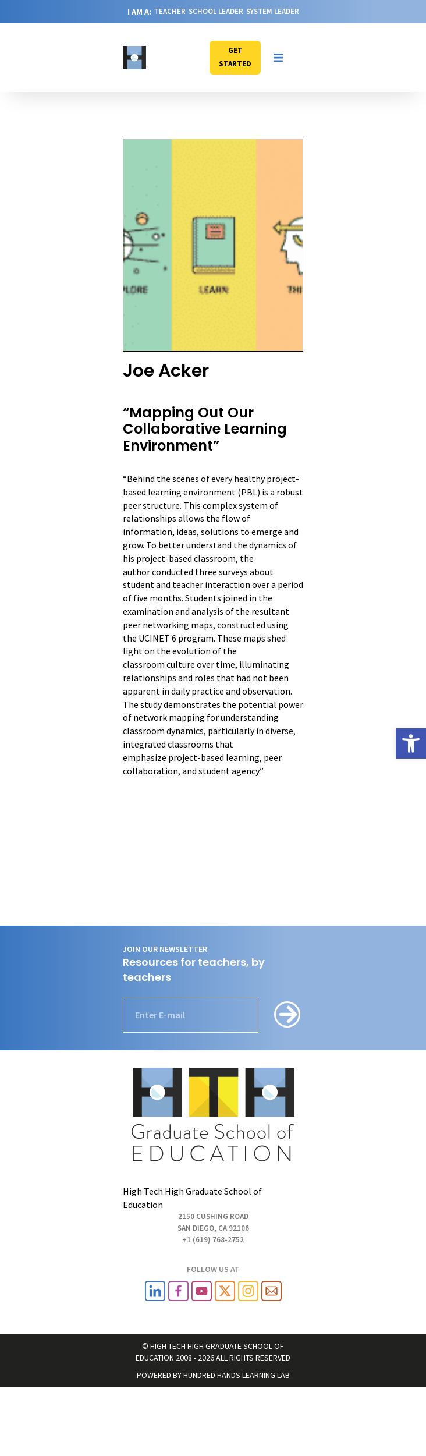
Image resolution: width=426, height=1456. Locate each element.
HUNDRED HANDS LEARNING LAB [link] (236, 1375)
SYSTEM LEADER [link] (272, 11)
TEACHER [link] (170, 11)
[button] (278, 57)
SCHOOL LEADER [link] (216, 11)
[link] (411, 743)
